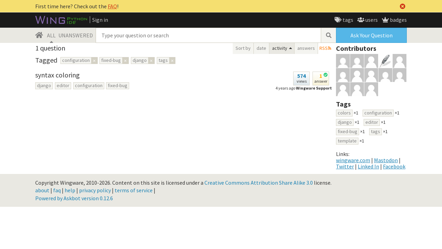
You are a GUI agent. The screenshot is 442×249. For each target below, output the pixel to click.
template (347, 141)
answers (306, 48)
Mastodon (386, 160)
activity (279, 48)
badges (398, 19)
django (44, 85)
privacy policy (95, 190)
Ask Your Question (371, 35)
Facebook (394, 166)
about (42, 190)
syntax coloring (57, 75)
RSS (323, 48)
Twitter (345, 166)
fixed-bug (117, 85)
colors (344, 113)
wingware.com (353, 160)
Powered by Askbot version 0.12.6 (74, 198)
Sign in (100, 19)
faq (57, 190)
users (371, 19)
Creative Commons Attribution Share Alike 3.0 (258, 182)
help (70, 190)
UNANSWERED (75, 35)
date (261, 48)
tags (347, 19)
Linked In (368, 166)
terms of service (134, 190)
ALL (51, 35)
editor (63, 85)
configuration (89, 85)
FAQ (112, 6)
